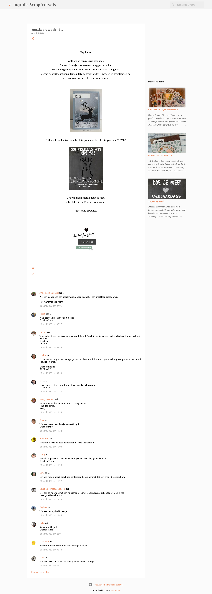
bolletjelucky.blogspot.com (52, 489)
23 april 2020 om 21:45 (50, 515)
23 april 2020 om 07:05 (50, 306)
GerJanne (44, 541)
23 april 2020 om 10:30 (50, 391)
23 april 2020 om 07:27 (50, 324)
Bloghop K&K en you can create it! (163, 110)
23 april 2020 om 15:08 (50, 446)
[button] (33, 38)
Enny (41, 473)
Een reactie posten (40, 572)
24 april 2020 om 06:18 (50, 549)
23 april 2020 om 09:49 (50, 347)
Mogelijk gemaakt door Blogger (106, 584)
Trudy (42, 454)
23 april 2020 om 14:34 (50, 431)
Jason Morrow (115, 590)
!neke (41, 523)
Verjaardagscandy (156, 201)
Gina (41, 557)
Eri (41, 381)
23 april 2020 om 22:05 (50, 534)
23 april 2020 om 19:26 (50, 499)
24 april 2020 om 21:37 (50, 565)
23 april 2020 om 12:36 (50, 412)
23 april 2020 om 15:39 (50, 465)
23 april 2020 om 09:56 (50, 373)
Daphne (43, 507)
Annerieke (44, 438)
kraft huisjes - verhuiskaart (160, 155)
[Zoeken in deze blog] (190, 4)
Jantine (43, 332)
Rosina (42, 355)
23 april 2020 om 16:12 (50, 481)
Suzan (42, 313)
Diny (41, 420)
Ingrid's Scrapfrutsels (34, 4)
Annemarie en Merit (49, 293)
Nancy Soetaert (46, 399)
